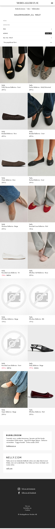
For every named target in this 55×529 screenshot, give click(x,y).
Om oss (27, 506)
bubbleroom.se (11, 446)
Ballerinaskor (22, 15)
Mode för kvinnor (20, 8)
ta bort (47, 33)
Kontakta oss (27, 508)
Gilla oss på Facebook (29, 493)
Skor (28, 8)
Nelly (38, 15)
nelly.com (9, 468)
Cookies (27, 510)
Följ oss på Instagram (28, 489)
